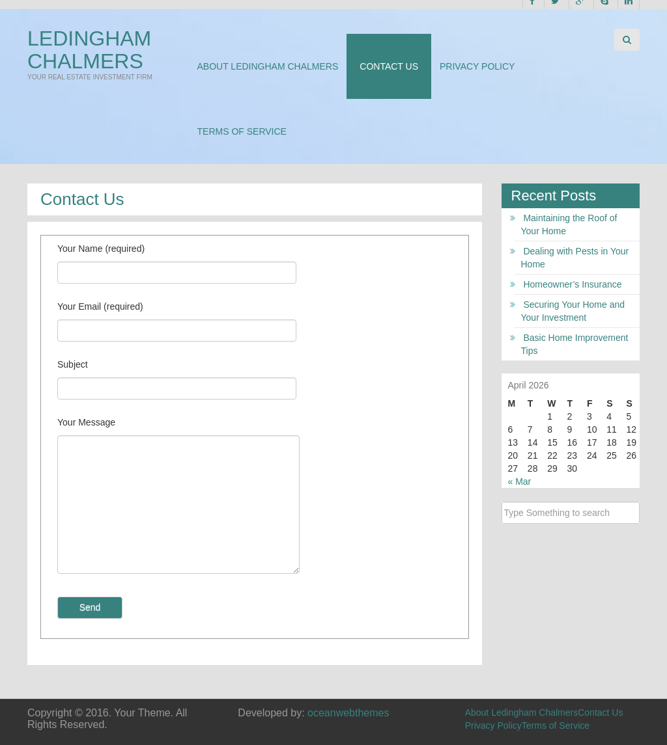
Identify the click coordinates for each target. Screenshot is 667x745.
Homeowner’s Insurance (572, 284)
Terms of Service (242, 131)
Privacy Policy (477, 66)
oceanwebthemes (348, 712)
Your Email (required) (100, 306)
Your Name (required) (101, 248)
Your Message (86, 422)
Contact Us (389, 66)
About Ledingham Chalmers (268, 66)
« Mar (520, 481)
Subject (72, 364)
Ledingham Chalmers (89, 50)
